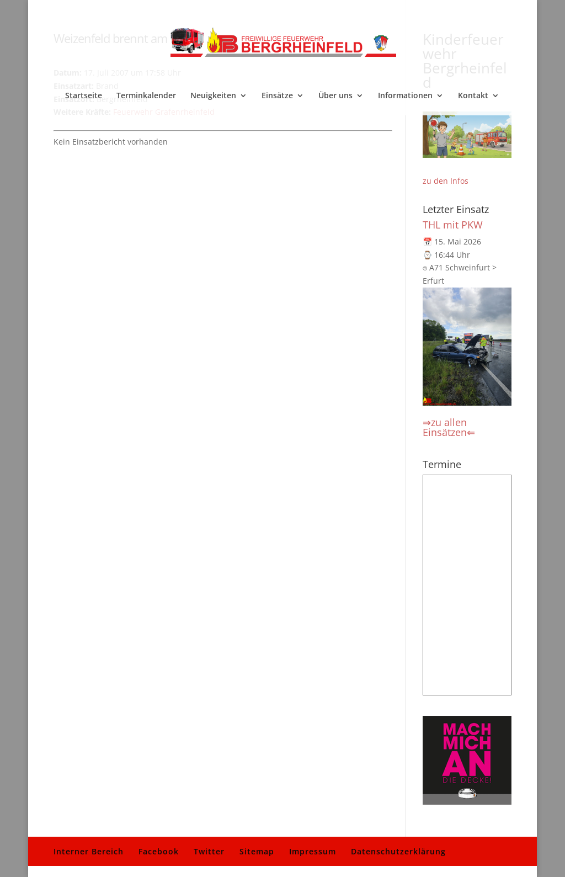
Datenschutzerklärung (398, 851)
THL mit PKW (453, 224)
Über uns (335, 96)
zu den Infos (445, 181)
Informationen (405, 96)
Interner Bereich (89, 851)
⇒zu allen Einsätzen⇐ (449, 427)
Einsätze (277, 96)
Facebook (158, 851)
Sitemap (256, 851)
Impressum (312, 851)
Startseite (83, 96)
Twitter (209, 851)
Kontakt (473, 96)
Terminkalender (146, 96)
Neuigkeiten (213, 96)
